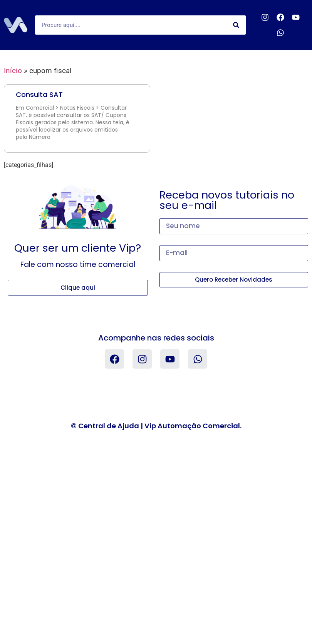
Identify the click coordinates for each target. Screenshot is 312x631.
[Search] (236, 25)
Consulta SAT (39, 94)
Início (13, 70)
